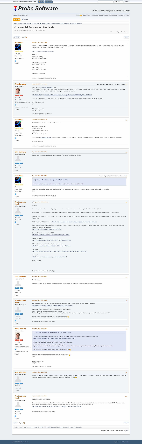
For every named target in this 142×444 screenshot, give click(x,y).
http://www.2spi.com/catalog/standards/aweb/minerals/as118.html (51, 246)
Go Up (15, 423)
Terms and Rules (121, 442)
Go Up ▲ (128, 442)
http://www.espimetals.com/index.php (43, 51)
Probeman (18, 42)
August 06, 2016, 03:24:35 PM (39, 396)
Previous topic (115, 32)
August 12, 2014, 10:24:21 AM (39, 42)
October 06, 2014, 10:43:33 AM (39, 119)
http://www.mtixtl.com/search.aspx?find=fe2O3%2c (47, 229)
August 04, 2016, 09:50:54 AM (41, 202)
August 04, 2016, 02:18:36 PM (39, 276)
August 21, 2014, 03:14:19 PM (39, 84)
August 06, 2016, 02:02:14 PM (39, 372)
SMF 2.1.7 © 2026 (16, 442)
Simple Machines (25, 442)
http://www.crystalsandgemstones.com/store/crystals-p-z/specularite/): (53, 305)
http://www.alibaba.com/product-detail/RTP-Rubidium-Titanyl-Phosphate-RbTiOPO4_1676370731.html (62, 95)
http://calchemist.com (47, 87)
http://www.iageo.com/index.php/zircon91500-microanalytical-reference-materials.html (57, 406)
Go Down (16, 37)
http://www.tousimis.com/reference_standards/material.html (49, 257)
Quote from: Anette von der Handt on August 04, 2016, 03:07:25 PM (53, 332)
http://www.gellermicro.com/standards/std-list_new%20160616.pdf (51, 240)
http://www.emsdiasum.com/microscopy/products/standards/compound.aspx (74, 222)
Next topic (124, 32)
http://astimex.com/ (45, 137)
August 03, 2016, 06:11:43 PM (39, 175)
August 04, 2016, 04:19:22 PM (39, 328)
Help (115, 442)
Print (126, 37)
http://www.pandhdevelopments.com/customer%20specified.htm (51, 234)
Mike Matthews (20, 152)
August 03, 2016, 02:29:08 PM (39, 152)
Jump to (103, 430)
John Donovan (20, 84)
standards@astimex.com (44, 134)
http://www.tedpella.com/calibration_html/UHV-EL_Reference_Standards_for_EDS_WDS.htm (59, 251)
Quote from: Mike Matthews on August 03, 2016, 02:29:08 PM (51, 180)
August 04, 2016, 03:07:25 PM (39, 300)
